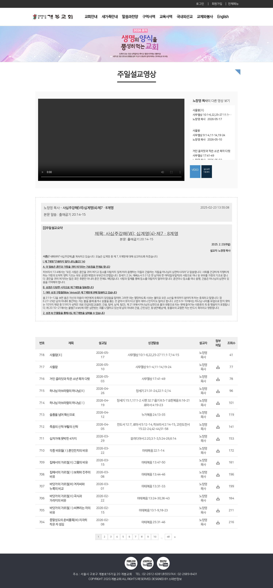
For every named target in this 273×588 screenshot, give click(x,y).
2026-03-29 (102, 438)
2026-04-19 (102, 403)
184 (231, 498)
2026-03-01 (102, 486)
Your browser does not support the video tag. (111, 140)
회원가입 (217, 3)
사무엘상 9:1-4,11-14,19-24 (153, 367)
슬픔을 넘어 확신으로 (62, 414)
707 (41, 486)
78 (231, 379)
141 (231, 426)
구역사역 (148, 17)
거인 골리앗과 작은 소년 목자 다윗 (70, 379)
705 (41, 510)
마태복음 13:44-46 (153, 474)
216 (231, 522)
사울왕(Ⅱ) (56, 355)
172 (231, 450)
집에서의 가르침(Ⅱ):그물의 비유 (69, 462)
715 (41, 391)
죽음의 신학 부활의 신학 (64, 426)
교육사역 (165, 17)
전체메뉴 (233, 3)
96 (231, 391)
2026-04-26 (102, 391)
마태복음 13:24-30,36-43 (153, 498)
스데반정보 (175, 579)
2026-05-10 (102, 367)
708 (41, 474)
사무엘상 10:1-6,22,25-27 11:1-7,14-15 (153, 355)
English (223, 17)
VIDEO (195, 169)
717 (41, 367)
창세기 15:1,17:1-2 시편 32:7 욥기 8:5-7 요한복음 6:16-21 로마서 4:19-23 (153, 403)
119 (231, 414)
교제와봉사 (205, 17)
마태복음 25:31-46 (153, 522)
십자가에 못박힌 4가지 (63, 438)
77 (231, 367)
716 (41, 379)
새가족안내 (110, 17)
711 (41, 438)
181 (231, 462)
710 (41, 450)
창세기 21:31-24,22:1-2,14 (153, 391)
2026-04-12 (102, 415)
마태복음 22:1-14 (153, 450)
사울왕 (54, 367)
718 (41, 355)
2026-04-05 (102, 427)
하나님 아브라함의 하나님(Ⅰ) (67, 403)
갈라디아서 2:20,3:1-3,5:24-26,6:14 (153, 438)
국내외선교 (185, 17)
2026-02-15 (102, 510)
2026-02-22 (102, 498)
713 (41, 414)
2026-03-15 (102, 462)
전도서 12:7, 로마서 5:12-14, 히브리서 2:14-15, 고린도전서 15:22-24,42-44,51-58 (153, 427)
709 (41, 462)
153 (231, 438)
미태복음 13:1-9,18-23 (153, 510)
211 (231, 510)
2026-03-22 (102, 450)
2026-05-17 (102, 355)
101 (231, 403)
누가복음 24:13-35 (153, 414)
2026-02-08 (102, 522)
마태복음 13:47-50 (153, 462)
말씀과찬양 (130, 17)
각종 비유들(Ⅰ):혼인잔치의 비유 (69, 450)
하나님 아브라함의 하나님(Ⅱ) (67, 391)
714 (41, 403)
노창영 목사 (203, 355)
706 (41, 498)
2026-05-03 (102, 379)
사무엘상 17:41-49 (153, 379)
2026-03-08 (102, 474)
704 (41, 522)
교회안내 (91, 17)
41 (231, 355)
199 (231, 486)
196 (231, 474)
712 (41, 426)
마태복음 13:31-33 (153, 486)
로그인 (200, 3)
